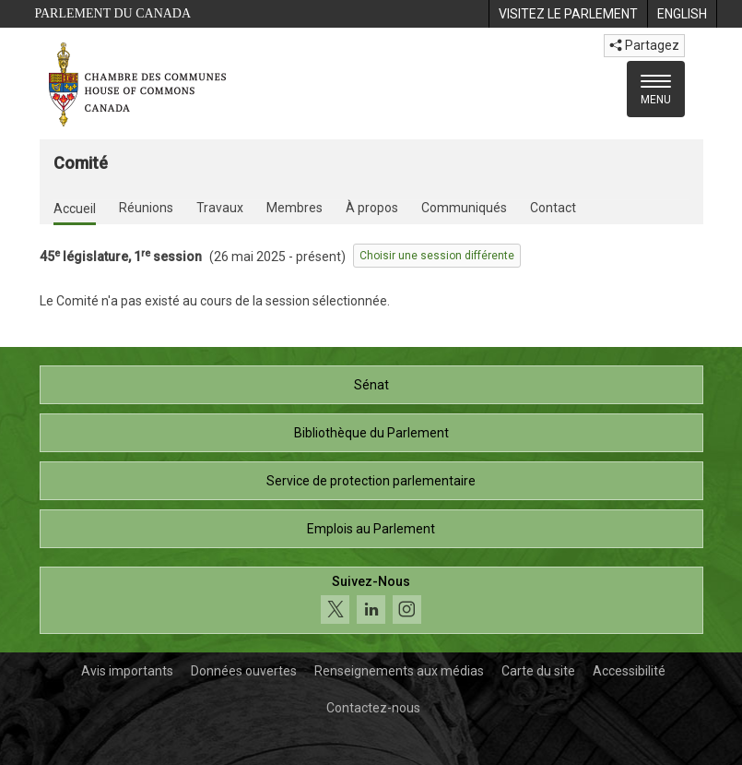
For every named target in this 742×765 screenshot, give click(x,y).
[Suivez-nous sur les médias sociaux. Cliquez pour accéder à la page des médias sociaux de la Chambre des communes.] (371, 600)
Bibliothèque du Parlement (371, 432)
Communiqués (464, 207)
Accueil (74, 208)
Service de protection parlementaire (371, 480)
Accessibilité (629, 670)
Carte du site (538, 670)
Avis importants (127, 670)
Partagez (644, 45)
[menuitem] (568, 14)
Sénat (371, 384)
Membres (294, 207)
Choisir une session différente (436, 255)
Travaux (219, 207)
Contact (553, 207)
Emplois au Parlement (371, 528)
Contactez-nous (373, 707)
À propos (372, 207)
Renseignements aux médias (399, 670)
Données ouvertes (244, 670)
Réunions (146, 207)
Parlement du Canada (113, 13)
